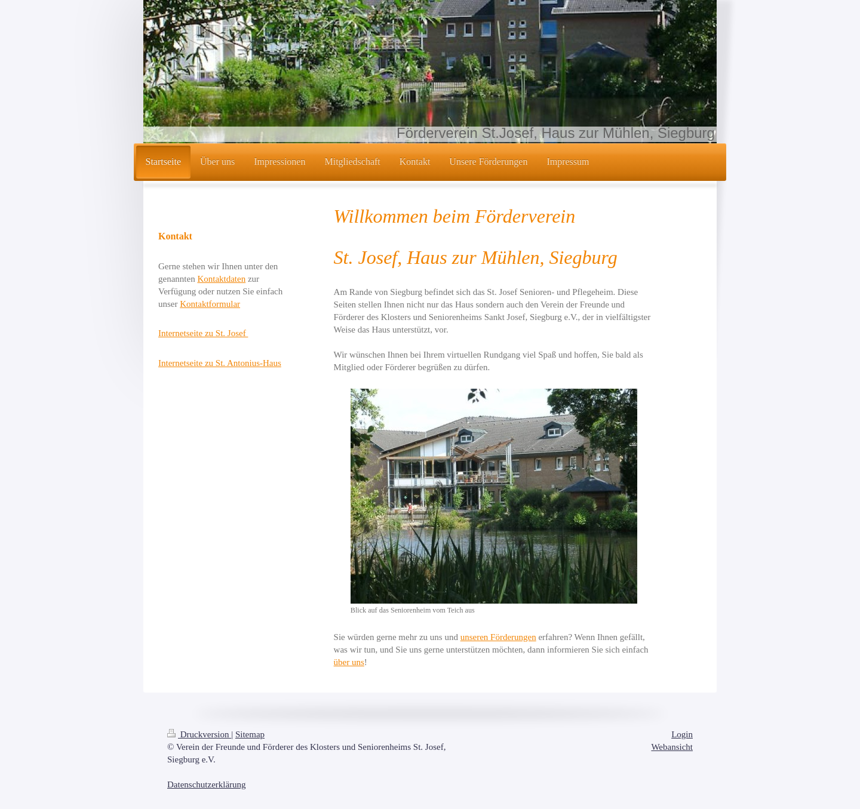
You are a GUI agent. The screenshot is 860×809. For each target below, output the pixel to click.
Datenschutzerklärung (206, 784)
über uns (349, 662)
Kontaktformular (210, 304)
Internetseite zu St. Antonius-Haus (219, 363)
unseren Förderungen (498, 637)
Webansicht (672, 747)
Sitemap (250, 734)
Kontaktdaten (221, 279)
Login (682, 734)
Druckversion (199, 734)
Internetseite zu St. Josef (203, 333)
